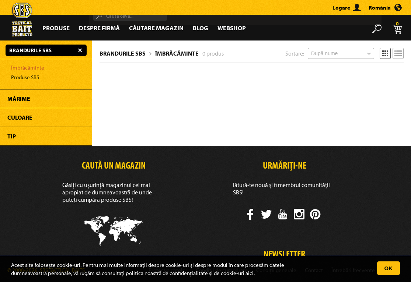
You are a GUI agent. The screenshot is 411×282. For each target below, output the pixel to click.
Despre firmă (99, 28)
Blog (200, 28)
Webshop (231, 28)
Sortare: (294, 53)
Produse (56, 28)
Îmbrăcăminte (27, 67)
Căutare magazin (156, 28)
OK (388, 268)
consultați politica (122, 272)
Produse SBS (25, 77)
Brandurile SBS (123, 53)
